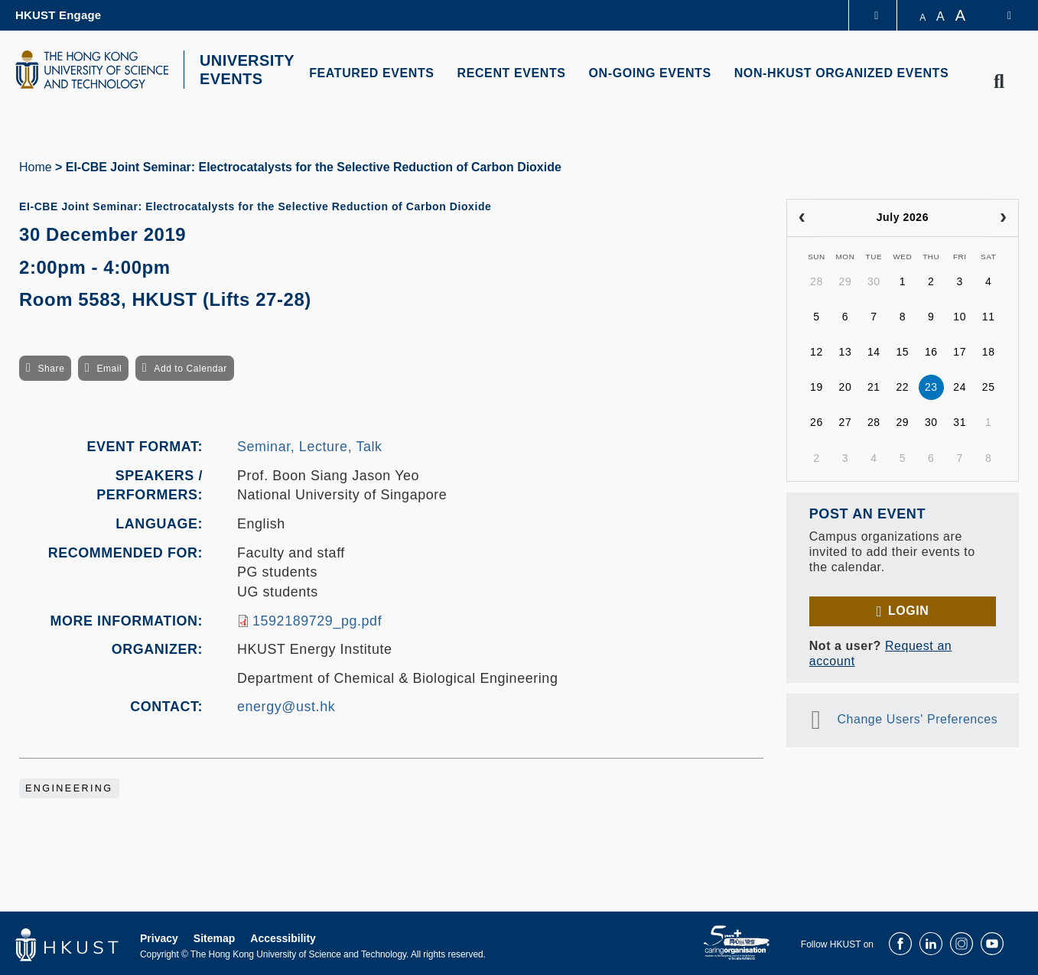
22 (902, 387)
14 (873, 352)
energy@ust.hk (286, 706)
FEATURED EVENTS (371, 73)
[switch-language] (999, 15)
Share (50, 368)
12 (816, 352)
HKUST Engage (58, 14)
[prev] (802, 218)
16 (931, 352)
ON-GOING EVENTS (650, 73)
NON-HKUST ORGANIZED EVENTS (841, 73)
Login (908, 610)
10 (959, 316)
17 (959, 352)
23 (931, 387)
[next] (1003, 218)
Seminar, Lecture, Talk (309, 446)
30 (873, 281)
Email (109, 368)
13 (845, 352)
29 (845, 281)
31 (959, 422)
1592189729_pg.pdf (317, 621)
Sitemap (214, 938)
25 (988, 387)
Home (35, 167)
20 (845, 387)
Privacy (159, 938)
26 (816, 422)
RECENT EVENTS (511, 73)
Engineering (69, 788)
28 (816, 281)
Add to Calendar (190, 368)
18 (988, 352)
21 (873, 387)
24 (959, 387)
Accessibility (283, 938)
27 (845, 422)
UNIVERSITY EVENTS (247, 69)
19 (816, 387)
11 (988, 316)
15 (902, 352)
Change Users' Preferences (917, 719)
